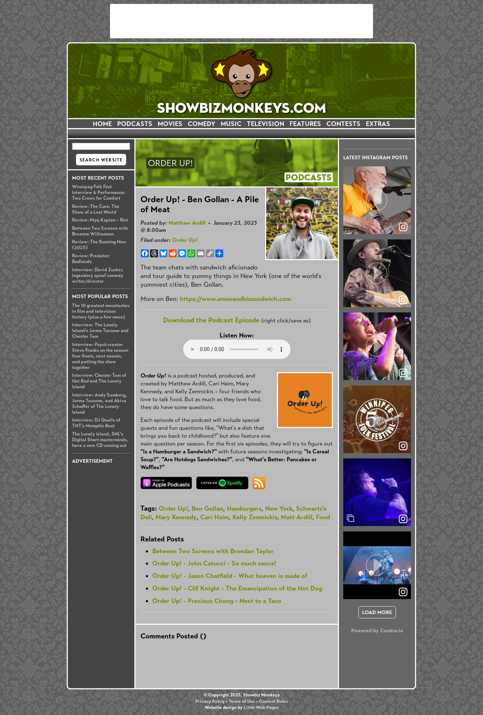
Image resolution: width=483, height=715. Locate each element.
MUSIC (231, 124)
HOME (102, 124)
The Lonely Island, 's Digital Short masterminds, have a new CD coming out (100, 439)
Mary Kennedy (176, 517)
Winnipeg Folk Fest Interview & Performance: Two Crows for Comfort (98, 192)
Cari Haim (214, 517)
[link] (403, 519)
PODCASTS (134, 124)
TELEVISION (265, 124)
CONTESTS (343, 124)
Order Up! (185, 240)
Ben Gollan (207, 508)
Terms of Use (242, 701)
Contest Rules (273, 701)
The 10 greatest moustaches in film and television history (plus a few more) (101, 311)
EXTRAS (378, 124)
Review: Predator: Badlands (91, 258)
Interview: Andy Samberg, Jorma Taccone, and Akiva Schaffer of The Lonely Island (99, 403)
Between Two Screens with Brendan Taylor (213, 551)
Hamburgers (244, 508)
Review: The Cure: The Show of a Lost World (95, 209)
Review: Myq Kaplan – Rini (100, 220)
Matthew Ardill (186, 222)
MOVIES (170, 124)
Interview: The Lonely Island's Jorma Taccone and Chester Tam (100, 330)
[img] (377, 492)
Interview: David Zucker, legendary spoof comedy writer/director (98, 275)
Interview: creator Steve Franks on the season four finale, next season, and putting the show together (100, 356)
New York (278, 508)
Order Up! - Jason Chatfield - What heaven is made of (229, 576)
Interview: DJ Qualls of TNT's (96, 423)
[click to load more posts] (377, 612)
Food (323, 517)
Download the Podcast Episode (211, 320)
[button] (377, 200)
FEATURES (305, 124)
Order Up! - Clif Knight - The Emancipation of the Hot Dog (237, 588)
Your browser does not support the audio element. (237, 349)
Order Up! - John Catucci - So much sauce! (214, 563)
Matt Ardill (296, 517)
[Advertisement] (241, 21)
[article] (377, 200)
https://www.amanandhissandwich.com (235, 299)
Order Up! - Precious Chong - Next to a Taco (216, 601)
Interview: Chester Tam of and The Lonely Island (99, 381)
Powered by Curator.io (377, 630)
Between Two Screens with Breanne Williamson (100, 231)
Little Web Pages (261, 707)
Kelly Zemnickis (255, 517)
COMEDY (201, 124)
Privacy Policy (210, 701)
